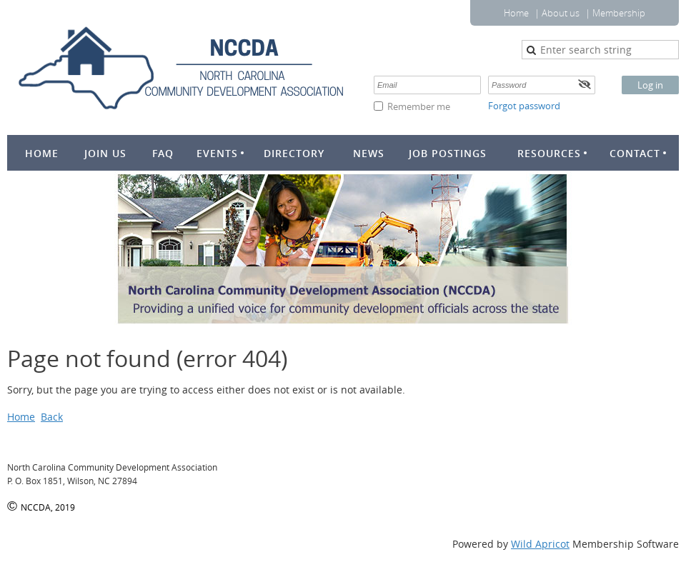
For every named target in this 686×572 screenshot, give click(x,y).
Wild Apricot (540, 544)
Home (516, 12)
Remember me (418, 106)
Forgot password (524, 105)
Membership (618, 12)
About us (561, 12)
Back (52, 416)
